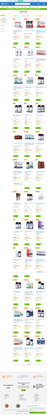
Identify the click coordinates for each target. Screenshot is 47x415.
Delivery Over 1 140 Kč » (34, 6)
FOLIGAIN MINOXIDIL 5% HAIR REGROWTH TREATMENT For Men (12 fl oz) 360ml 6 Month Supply (41, 31)
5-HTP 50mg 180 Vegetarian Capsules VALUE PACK (40, 143)
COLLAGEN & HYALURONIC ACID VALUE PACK (29, 320)
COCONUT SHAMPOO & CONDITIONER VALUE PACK (17, 203)
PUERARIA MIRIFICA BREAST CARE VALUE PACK (17, 260)
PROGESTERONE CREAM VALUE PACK (29, 59)
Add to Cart (15, 43)
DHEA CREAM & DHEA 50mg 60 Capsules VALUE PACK (40, 203)
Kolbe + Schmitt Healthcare (28, 33)
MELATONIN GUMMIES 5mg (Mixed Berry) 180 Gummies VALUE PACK (17, 31)
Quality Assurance (7, 397)
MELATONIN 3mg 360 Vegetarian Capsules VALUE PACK (40, 87)
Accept (38, 412)
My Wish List (21, 397)
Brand (2, 25)
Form (2, 28)
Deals (26, 6)
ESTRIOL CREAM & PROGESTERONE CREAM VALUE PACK (18, 59)
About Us (5, 396)
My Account (21, 396)
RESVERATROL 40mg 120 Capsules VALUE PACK (17, 292)
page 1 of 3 (29, 364)
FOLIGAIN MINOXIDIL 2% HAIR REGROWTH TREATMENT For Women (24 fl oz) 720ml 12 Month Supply (41, 260)
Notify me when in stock (18, 184)
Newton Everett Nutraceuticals (40, 174)
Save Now (23, 390)
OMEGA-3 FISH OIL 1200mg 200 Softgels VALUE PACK (18, 115)
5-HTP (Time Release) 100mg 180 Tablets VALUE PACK (18, 232)
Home (20, 13)
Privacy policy (25, 413)
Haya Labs (38, 350)
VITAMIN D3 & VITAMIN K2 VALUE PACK (29, 203)
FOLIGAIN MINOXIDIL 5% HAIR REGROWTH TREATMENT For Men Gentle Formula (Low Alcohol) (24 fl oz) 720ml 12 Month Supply (29, 144)
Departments (12, 6)
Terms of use (21, 413)
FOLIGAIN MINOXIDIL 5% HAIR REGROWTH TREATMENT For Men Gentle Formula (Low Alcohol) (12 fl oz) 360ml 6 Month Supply (18, 88)
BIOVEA (15, 33)
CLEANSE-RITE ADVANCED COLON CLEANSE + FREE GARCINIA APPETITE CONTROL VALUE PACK (29, 292)
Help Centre (36, 396)
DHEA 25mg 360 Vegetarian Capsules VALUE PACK (40, 115)
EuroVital (26, 89)
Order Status (36, 397)
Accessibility (17, 413)
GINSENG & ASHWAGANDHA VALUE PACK (40, 320)
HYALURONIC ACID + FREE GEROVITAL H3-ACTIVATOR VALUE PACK (28, 172)
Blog (5, 398)
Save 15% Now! (4, 6)
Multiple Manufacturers (28, 174)
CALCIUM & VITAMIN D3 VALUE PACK (17, 143)
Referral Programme (22, 398)
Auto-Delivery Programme (23, 399)
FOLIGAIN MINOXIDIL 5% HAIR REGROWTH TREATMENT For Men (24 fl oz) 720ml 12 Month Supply (41, 59)
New (22, 6)
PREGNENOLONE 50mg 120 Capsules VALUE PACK (29, 87)
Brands (18, 6)
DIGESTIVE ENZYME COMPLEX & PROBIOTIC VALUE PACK (40, 292)
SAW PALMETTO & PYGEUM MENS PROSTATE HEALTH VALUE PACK (29, 348)
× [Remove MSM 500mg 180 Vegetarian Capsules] (46, 404)
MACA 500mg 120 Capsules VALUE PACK (29, 115)
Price (2, 31)
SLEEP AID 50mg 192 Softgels (29, 30)
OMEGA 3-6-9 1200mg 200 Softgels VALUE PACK (40, 348)
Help (33, 4)
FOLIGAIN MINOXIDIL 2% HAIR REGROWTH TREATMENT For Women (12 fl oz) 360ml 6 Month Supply (18, 172)
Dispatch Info (36, 399)
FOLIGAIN (38, 33)
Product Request (37, 398)
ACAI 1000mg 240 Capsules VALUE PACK (29, 232)
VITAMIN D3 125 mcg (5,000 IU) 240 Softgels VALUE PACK (40, 172)
